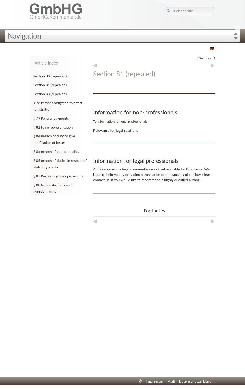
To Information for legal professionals (120, 121)
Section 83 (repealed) (50, 94)
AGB (171, 381)
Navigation (24, 36)
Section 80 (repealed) (50, 76)
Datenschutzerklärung (197, 381)
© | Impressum (151, 381)
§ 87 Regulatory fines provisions (58, 176)
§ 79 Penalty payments (51, 118)
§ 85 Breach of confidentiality (56, 151)
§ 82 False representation (53, 127)
